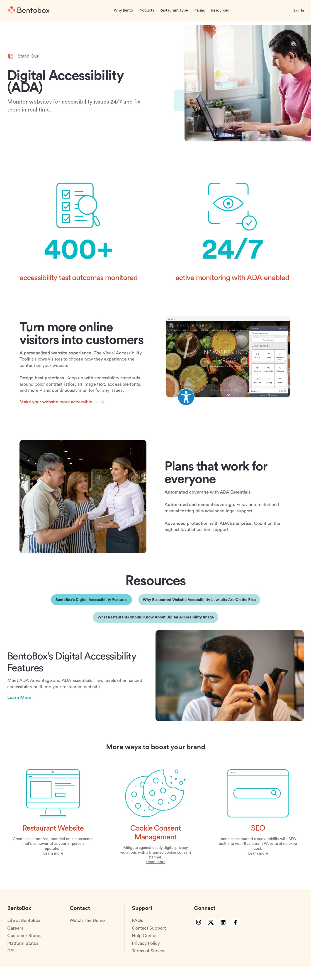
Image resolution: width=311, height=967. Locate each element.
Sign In (298, 10)
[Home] (28, 10)
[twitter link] (210, 922)
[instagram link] (198, 922)
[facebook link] (235, 922)
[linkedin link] (223, 922)
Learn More (19, 700)
